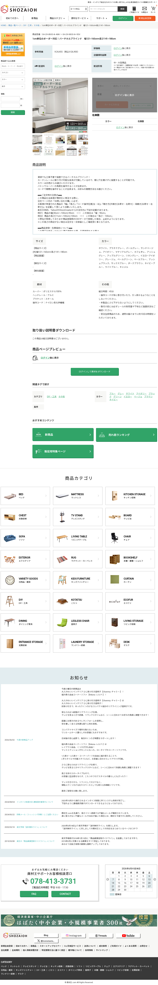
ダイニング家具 (75, 970)
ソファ (79, 966)
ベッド (4, 966)
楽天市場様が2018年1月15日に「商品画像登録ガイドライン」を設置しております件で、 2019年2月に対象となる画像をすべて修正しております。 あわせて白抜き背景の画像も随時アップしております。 (100, 841)
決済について (90, 946)
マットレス (15, 966)
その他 (61, 396)
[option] (60, 105)
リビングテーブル (93, 966)
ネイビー (113, 399)
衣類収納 (69, 966)
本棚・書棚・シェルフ (104, 970)
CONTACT (65, 893)
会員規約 (16, 950)
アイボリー (141, 393)
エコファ (61, 970)
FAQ (34, 893)
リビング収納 (123, 970)
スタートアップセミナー (50, 946)
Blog (46, 935)
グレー (121, 393)
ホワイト (130, 393)
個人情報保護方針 (30, 950)
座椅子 (88, 970)
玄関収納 (136, 970)
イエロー (128, 396)
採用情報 (89, 950)
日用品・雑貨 (7, 970)
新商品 (35, 18)
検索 (13, 112)
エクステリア (119, 966)
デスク (21, 974)
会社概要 (5, 950)
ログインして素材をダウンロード (94, 371)
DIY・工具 (51, 396)
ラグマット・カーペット (138, 966)
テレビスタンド (29, 966)
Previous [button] (107, 879)
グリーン (117, 396)
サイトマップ (102, 950)
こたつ (51, 970)
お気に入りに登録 (143, 105)
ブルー (112, 393)
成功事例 (103, 946)
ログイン (123, 18)
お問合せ (143, 946)
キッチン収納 (56, 966)
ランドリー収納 (8, 974)
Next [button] (154, 879)
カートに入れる (112, 104)
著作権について (75, 950)
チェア (107, 966)
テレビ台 (43, 966)
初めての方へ (12, 18)
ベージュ (138, 396)
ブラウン (148, 396)
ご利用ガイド (116, 946)
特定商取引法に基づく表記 (53, 950)
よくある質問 (131, 946)
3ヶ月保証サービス (72, 946)
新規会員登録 (145, 18)
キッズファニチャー (24, 970)
